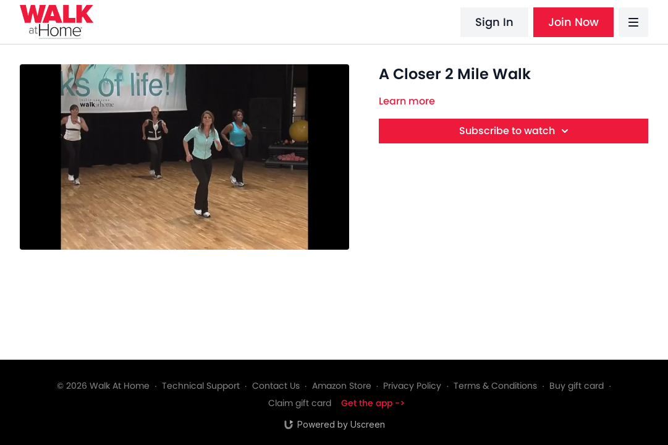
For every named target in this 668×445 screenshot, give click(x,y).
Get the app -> (373, 403)
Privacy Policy (412, 385)
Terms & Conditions (495, 385)
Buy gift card (576, 385)
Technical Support (201, 385)
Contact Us (276, 385)
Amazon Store (341, 385)
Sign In (494, 22)
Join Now (573, 22)
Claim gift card (299, 403)
